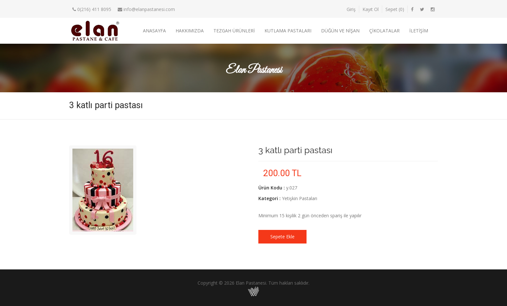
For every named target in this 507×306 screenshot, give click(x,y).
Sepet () (394, 9)
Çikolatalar (384, 31)
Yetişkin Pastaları (299, 198)
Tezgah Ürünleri (234, 31)
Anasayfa (154, 31)
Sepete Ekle (282, 236)
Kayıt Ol (370, 9)
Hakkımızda (190, 31)
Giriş (351, 9)
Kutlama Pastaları (287, 31)
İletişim (418, 31)
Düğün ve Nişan (340, 31)
